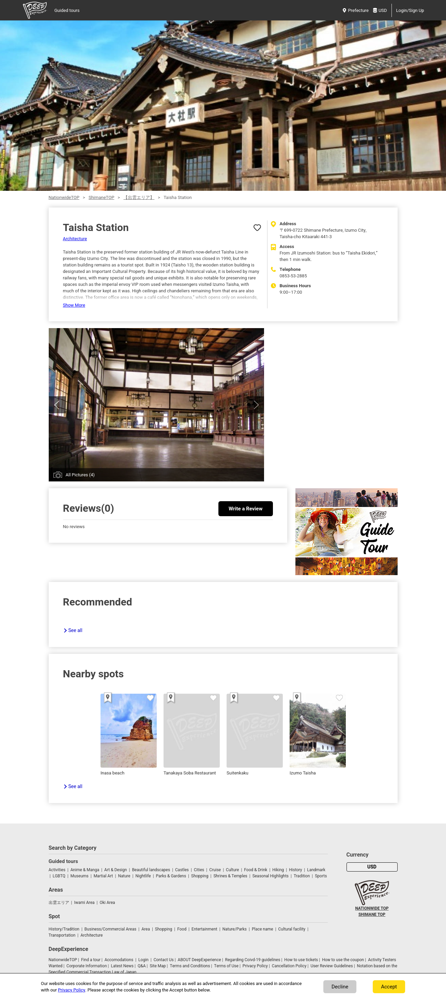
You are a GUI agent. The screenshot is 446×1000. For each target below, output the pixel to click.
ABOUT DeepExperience (199, 960)
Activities (57, 870)
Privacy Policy (255, 966)
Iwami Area (84, 902)
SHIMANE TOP (371, 914)
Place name (263, 929)
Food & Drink (255, 870)
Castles (182, 870)
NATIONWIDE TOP (371, 908)
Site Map (158, 966)
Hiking (278, 870)
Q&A (142, 966)
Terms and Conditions (190, 966)
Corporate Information (86, 966)
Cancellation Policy (289, 966)
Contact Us (164, 960)
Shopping (199, 876)
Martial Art (103, 876)
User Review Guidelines (331, 966)
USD (380, 10)
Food (181, 929)
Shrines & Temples (230, 876)
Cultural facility (292, 929)
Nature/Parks (234, 929)
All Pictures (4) (80, 475)
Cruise (215, 870)
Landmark (316, 870)
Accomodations (119, 960)
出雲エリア (59, 902)
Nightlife (143, 876)
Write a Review (245, 508)
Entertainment (204, 929)
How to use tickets (301, 960)
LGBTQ (58, 876)
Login (143, 960)
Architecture (75, 238)
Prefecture (355, 10)
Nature (124, 876)
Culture (232, 870)
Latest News (122, 966)
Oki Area (107, 902)
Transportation (62, 935)
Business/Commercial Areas (110, 929)
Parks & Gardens (171, 876)
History (295, 870)
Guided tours (67, 10)
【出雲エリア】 (138, 197)
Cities (199, 870)
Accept (389, 986)
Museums (80, 876)
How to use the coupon (343, 960)
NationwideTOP (64, 197)
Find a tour (91, 960)
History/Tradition (64, 929)
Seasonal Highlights (270, 876)
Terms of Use (226, 966)
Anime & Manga (85, 870)
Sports (321, 876)
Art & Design (115, 870)
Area (145, 929)
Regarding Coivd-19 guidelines (252, 960)
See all (75, 630)
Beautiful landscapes (151, 870)
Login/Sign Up (410, 10)
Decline (340, 986)
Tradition (302, 876)
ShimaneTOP (101, 197)
